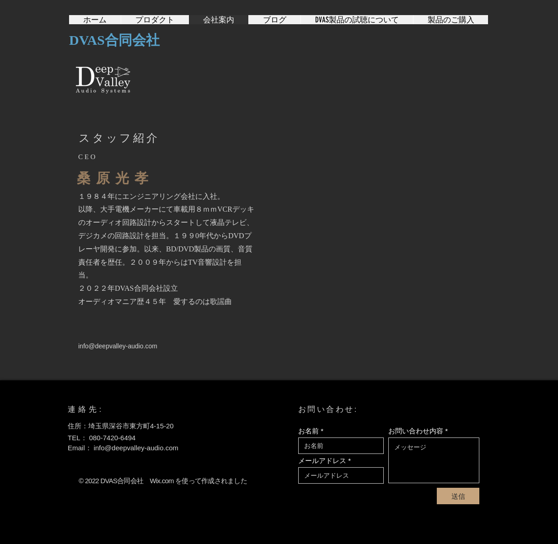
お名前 (308, 430)
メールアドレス (322, 460)
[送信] (458, 496)
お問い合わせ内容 (415, 430)
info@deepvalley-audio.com (117, 346)
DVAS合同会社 (114, 40)
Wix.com (162, 481)
